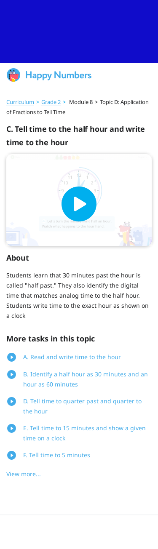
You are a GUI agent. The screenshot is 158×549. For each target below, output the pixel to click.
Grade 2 (51, 102)
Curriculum (20, 102)
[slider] (79, 31)
